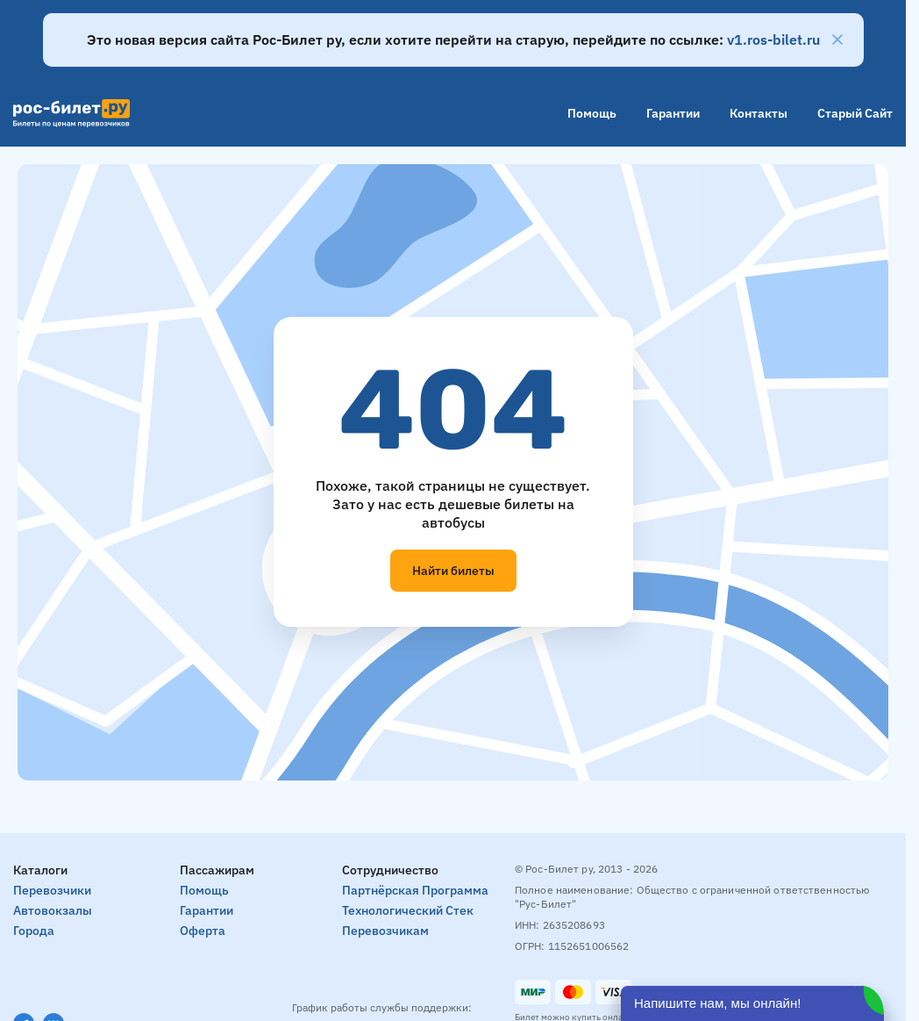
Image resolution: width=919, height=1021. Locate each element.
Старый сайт (855, 113)
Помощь (591, 113)
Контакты (758, 113)
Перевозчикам (385, 930)
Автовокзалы (52, 910)
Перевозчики (52, 890)
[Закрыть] (837, 39)
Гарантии (673, 113)
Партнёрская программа (415, 890)
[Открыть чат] (752, 1003)
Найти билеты (453, 571)
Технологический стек (408, 910)
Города (33, 930)
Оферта (202, 930)
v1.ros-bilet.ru (773, 39)
